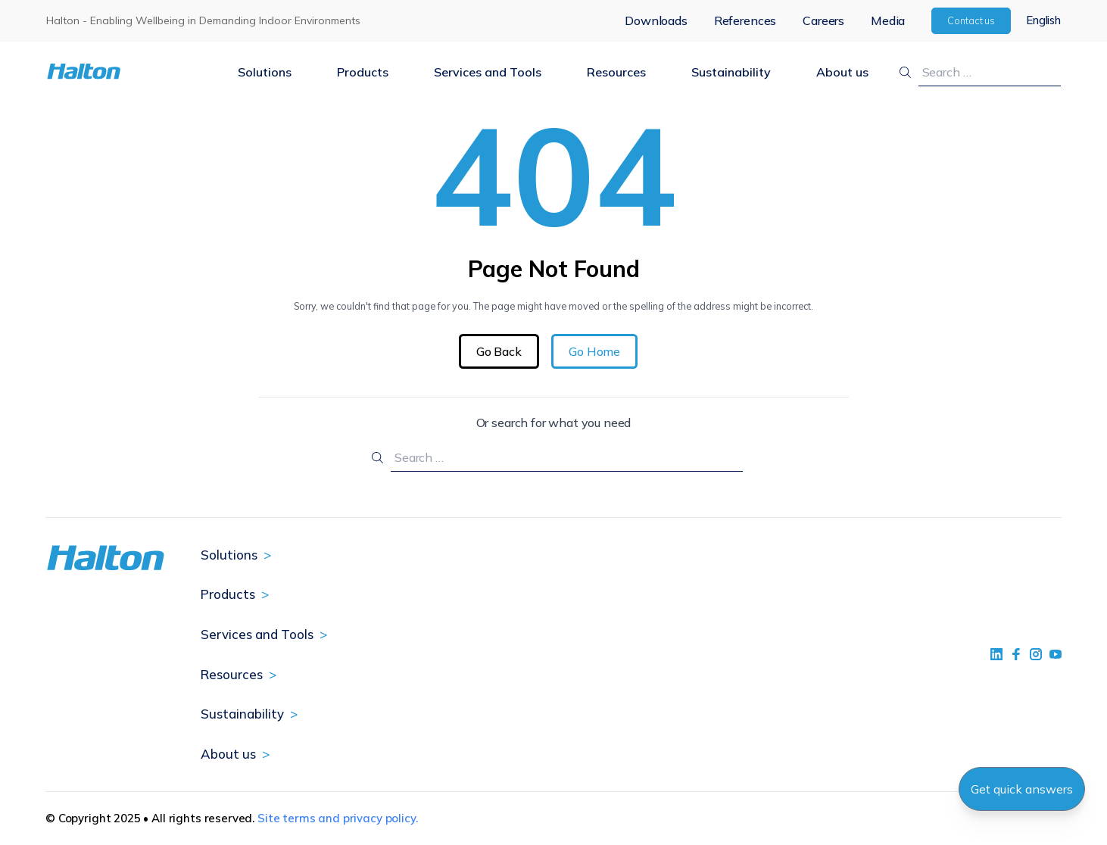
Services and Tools (487, 72)
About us (842, 72)
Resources (616, 72)
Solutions (265, 72)
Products (362, 72)
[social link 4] (1055, 654)
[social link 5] (1036, 654)
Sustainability (731, 72)
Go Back (499, 351)
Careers (823, 20)
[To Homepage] (130, 71)
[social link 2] (1016, 654)
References (745, 20)
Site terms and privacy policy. (337, 818)
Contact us (971, 20)
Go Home (594, 351)
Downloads (656, 20)
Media (888, 20)
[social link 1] (996, 654)
